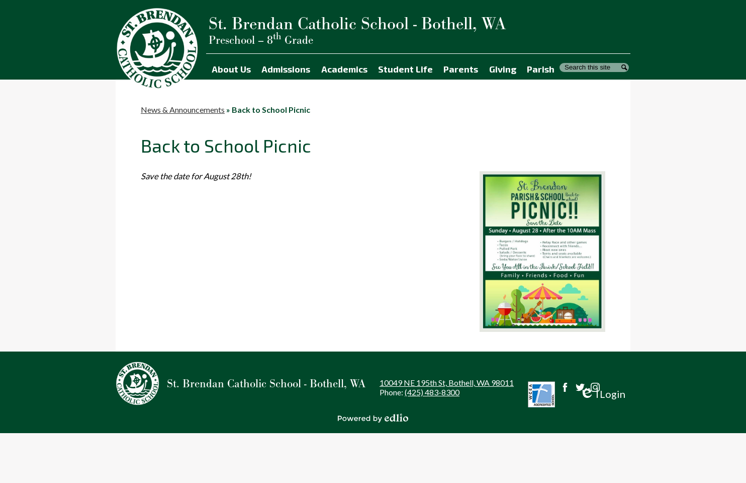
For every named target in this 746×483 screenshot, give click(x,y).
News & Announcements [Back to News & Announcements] (183, 109)
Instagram (595, 387)
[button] (231, 67)
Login (602, 394)
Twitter (580, 387)
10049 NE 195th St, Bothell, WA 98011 (447, 382)
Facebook (565, 387)
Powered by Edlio (373, 418)
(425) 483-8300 (432, 392)
